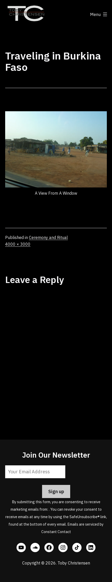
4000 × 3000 (17, 244)
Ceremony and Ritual (48, 237)
